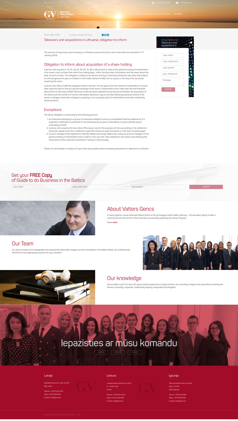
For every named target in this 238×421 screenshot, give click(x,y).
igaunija (134, 354)
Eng (51, 3)
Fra (54, 3)
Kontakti (178, 14)
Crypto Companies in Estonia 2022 (153, 14)
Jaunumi (128, 14)
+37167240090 (163, 3)
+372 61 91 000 (180, 396)
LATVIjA (101, 354)
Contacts (50, 19)
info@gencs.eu (186, 3)
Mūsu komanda (67, 14)
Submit (168, 91)
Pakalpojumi (84, 14)
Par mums (51, 14)
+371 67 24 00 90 (56, 393)
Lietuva (118, 354)
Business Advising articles (80, 37)
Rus (48, 3)
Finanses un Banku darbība (106, 14)
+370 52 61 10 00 (119, 396)
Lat (45, 3)
